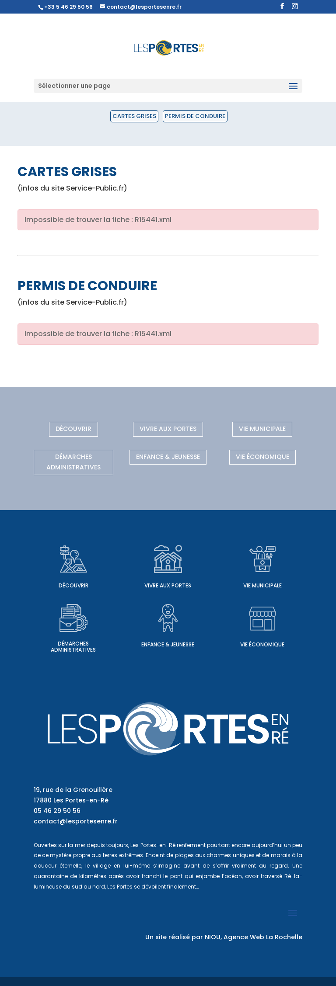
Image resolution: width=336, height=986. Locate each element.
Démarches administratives (73, 462)
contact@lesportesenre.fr (76, 821)
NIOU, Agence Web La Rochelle (253, 937)
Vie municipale (262, 428)
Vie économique (262, 456)
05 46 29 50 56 (57, 810)
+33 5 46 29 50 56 (68, 6)
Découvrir (73, 428)
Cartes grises (134, 116)
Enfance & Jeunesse (168, 456)
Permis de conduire (195, 116)
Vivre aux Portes (168, 428)
